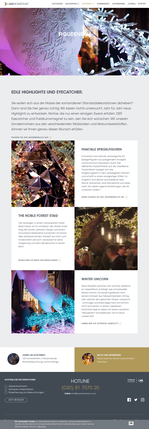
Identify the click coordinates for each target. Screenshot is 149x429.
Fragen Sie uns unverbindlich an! (31, 137)
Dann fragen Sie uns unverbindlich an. (104, 197)
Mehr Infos (41, 427)
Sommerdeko (103, 4)
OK (131, 423)
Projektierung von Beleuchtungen (26, 393)
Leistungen (57, 4)
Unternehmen (118, 4)
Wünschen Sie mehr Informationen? (39, 260)
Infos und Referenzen (109, 355)
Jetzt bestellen (16, 400)
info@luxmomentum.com (83, 394)
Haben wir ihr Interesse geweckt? (101, 323)
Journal (132, 4)
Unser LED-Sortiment (34, 355)
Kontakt (142, 4)
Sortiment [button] (88, 4)
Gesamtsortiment (18, 386)
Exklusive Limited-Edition (21, 390)
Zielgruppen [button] (72, 4)
